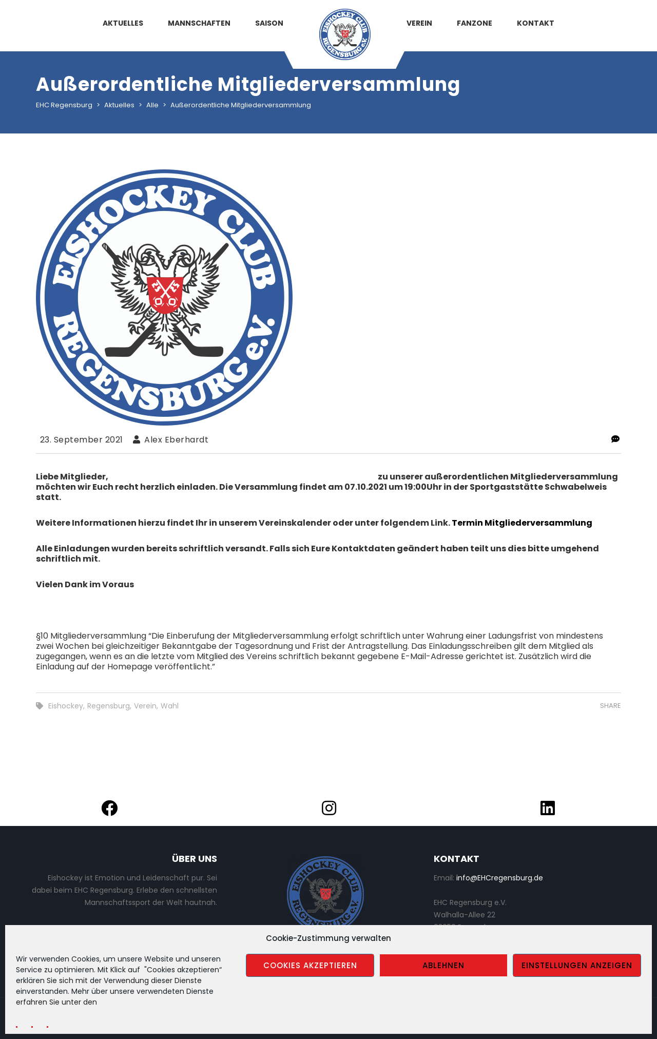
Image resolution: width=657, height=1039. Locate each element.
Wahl (170, 706)
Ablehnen (443, 965)
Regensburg (108, 706)
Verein (145, 706)
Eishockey (65, 706)
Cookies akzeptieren (310, 965)
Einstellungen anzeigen (576, 965)
